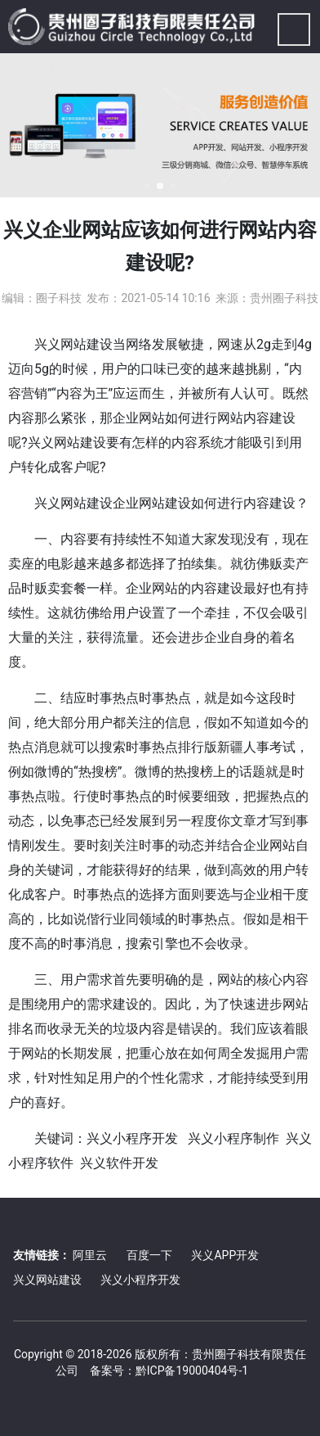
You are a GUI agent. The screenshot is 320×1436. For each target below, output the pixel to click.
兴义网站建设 (47, 1279)
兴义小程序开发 (140, 1279)
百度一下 (149, 1255)
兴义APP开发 (225, 1255)
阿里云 (90, 1255)
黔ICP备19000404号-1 (192, 1370)
